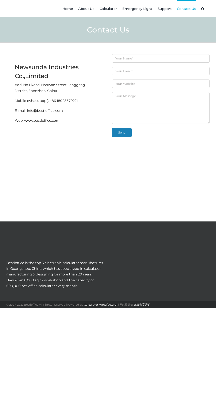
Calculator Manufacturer (100, 304)
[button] (202, 8)
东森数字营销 (142, 304)
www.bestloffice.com (41, 121)
